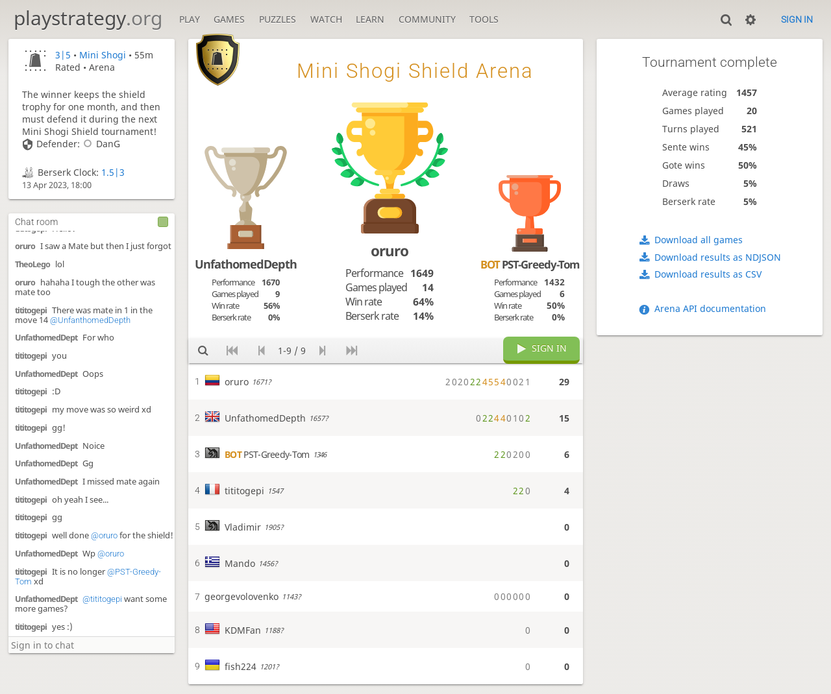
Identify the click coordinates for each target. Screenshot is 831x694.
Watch (326, 19)
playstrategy (88, 18)
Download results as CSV (708, 274)
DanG (100, 144)
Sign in (797, 19)
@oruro (104, 535)
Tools (484, 19)
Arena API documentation (710, 308)
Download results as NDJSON (717, 257)
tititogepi (31, 310)
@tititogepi (102, 599)
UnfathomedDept (46, 337)
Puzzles (277, 19)
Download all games (698, 239)
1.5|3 (113, 172)
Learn (370, 19)
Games (229, 19)
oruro (25, 246)
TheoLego (32, 264)
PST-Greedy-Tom (529, 264)
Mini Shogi (102, 55)
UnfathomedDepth (246, 264)
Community (427, 19)
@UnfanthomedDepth (90, 320)
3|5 (63, 55)
